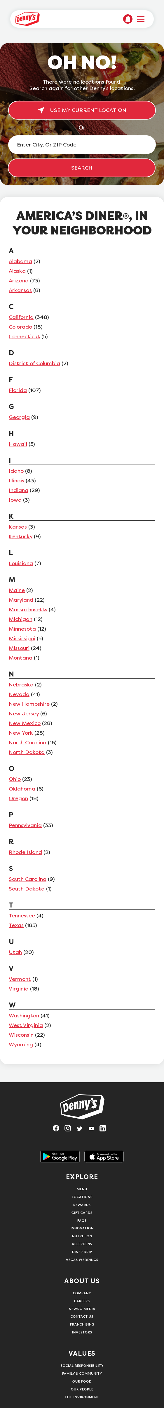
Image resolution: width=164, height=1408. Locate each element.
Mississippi (22, 638)
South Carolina (27, 879)
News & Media (82, 1309)
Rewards (82, 1205)
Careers (82, 1301)
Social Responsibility (82, 1365)
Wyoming (21, 1044)
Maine (17, 590)
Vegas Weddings (82, 1260)
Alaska (17, 271)
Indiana (18, 490)
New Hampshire (29, 704)
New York (21, 733)
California (21, 317)
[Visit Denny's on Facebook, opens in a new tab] (58, 1130)
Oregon (18, 798)
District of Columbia (34, 363)
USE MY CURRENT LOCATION (82, 110)
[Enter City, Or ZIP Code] (82, 144)
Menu (82, 1189)
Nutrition (82, 1236)
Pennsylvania (25, 825)
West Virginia (26, 1025)
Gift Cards (82, 1212)
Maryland (21, 600)
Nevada (19, 694)
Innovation (82, 1228)
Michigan (20, 619)
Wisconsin (21, 1035)
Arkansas (20, 290)
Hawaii (18, 444)
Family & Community (82, 1373)
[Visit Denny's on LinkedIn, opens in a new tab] (105, 1130)
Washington (24, 1015)
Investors (82, 1332)
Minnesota (22, 629)
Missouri (19, 648)
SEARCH (82, 168)
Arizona (19, 280)
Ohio (15, 779)
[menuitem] (127, 19)
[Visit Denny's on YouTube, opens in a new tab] (94, 1130)
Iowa (15, 500)
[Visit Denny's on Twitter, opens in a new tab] (82, 1130)
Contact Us (82, 1316)
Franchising (82, 1324)
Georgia (19, 417)
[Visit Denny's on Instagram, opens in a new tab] (70, 1130)
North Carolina (27, 742)
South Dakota (27, 889)
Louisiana (21, 563)
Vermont (20, 979)
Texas (16, 925)
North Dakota (27, 752)
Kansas (18, 527)
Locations (82, 1197)
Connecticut (24, 336)
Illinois (16, 480)
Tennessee (22, 915)
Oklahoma (22, 789)
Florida (18, 390)
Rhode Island (25, 852)
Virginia (19, 989)
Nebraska (21, 684)
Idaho (16, 471)
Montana (20, 658)
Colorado (20, 327)
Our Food (82, 1381)
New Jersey (24, 713)
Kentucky (20, 536)
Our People (82, 1389)
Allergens (82, 1244)
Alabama (20, 261)
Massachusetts (28, 609)
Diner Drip (82, 1252)
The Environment (82, 1397)
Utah (15, 952)
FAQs (82, 1220)
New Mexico (25, 723)
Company (82, 1293)
